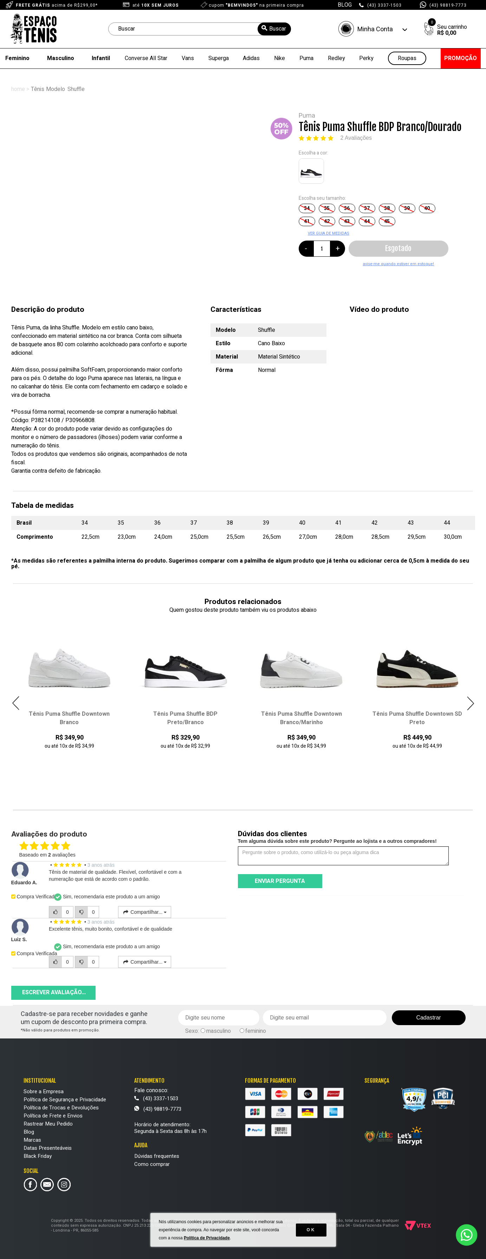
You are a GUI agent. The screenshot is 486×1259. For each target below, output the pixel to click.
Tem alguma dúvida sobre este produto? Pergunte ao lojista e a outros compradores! (337, 841)
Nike (279, 58)
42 (327, 221)
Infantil (101, 58)
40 (427, 208)
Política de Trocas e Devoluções (61, 1108)
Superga (218, 58)
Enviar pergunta (280, 881)
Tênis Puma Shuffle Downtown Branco (69, 718)
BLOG (345, 5)
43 (347, 221)
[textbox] (199, 28)
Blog (29, 1132)
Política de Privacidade (207, 1237)
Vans (188, 58)
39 (407, 208)
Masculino (60, 58)
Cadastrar (428, 1018)
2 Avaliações (356, 138)
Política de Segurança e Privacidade (65, 1099)
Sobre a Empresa (44, 1091)
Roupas (407, 58)
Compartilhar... (145, 912)
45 (387, 221)
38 (387, 208)
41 (307, 221)
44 (367, 221)
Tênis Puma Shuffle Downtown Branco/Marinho (301, 718)
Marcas (32, 1140)
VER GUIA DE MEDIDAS (328, 233)
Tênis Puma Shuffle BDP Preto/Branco (185, 718)
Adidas (251, 58)
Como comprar (152, 1164)
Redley (336, 58)
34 (307, 208)
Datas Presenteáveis (48, 1148)
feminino (255, 1031)
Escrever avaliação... (54, 992)
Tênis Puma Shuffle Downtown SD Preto (417, 718)
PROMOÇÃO (460, 58)
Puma (306, 58)
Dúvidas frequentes (156, 1156)
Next (470, 703)
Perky (366, 58)
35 (327, 208)
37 (367, 208)
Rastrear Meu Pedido (48, 1124)
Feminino (17, 58)
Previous (16, 703)
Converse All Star (146, 58)
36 (347, 208)
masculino (218, 1031)
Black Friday (38, 1156)
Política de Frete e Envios (53, 1116)
